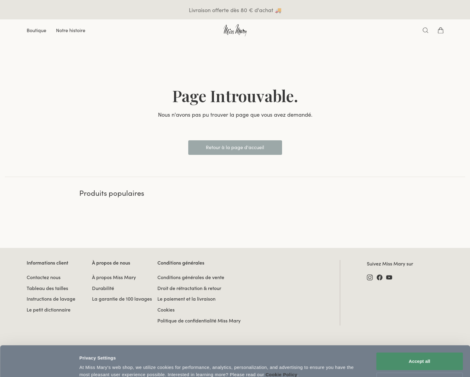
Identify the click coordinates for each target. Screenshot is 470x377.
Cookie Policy (281, 348)
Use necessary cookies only (419, 354)
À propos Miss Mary (114, 277)
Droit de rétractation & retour (189, 288)
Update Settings (96, 365)
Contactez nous (44, 277)
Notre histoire (70, 30)
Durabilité (103, 288)
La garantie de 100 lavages (122, 299)
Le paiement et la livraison (186, 299)
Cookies (166, 310)
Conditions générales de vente (190, 277)
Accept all (419, 335)
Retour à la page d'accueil (235, 147)
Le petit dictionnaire (49, 310)
